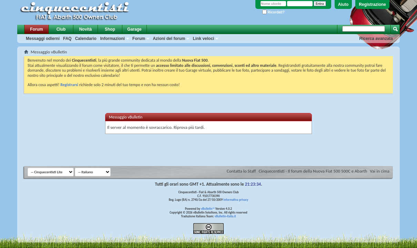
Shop (110, 29)
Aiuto (343, 4)
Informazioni (112, 38)
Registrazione (372, 4)
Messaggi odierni (43, 38)
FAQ (67, 38)
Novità (85, 29)
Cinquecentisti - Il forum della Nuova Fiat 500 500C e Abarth (312, 171)
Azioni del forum (169, 38)
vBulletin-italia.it (225, 216)
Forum (36, 29)
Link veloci (203, 38)
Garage (134, 29)
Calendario (85, 38)
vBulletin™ (208, 208)
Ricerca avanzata (376, 38)
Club (61, 29)
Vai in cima (379, 171)
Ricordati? (273, 12)
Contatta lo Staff (241, 171)
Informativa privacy (235, 200)
